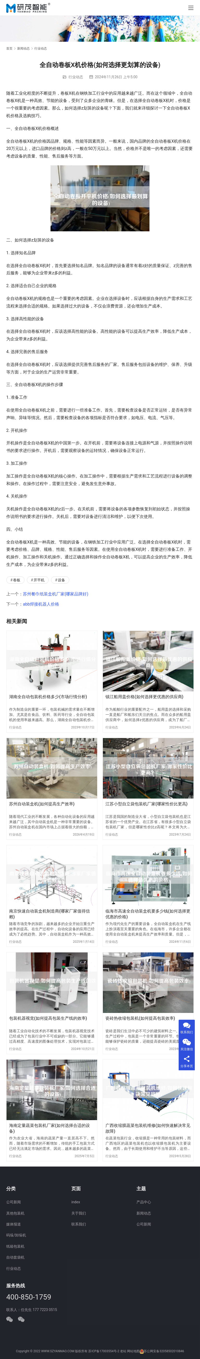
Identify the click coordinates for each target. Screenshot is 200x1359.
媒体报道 (13, 1224)
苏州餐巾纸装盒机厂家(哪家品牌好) (55, 593)
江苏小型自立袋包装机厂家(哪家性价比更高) (146, 803)
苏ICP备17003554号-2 (103, 1351)
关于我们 (78, 1213)
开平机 (39, 580)
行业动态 (75, 77)
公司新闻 (13, 1202)
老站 (123, 1351)
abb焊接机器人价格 (41, 604)
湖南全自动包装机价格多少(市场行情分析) (48, 696)
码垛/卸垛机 (16, 1235)
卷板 (16, 580)
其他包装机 (15, 1213)
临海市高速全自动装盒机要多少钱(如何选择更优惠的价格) (147, 914)
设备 (61, 580)
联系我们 (78, 1224)
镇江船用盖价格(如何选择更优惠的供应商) (144, 696)
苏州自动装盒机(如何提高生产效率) (41, 803)
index (75, 1202)
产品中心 (143, 1202)
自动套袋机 (15, 1257)
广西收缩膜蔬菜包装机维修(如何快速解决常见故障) (147, 1128)
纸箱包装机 (15, 1246)
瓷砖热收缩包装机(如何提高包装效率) (140, 1018)
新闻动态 (143, 1213)
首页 (9, 48)
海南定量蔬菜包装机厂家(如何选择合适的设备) (49, 1128)
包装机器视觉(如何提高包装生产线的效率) (48, 1018)
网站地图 (133, 1351)
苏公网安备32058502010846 (164, 1351)
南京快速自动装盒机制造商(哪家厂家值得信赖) (49, 914)
